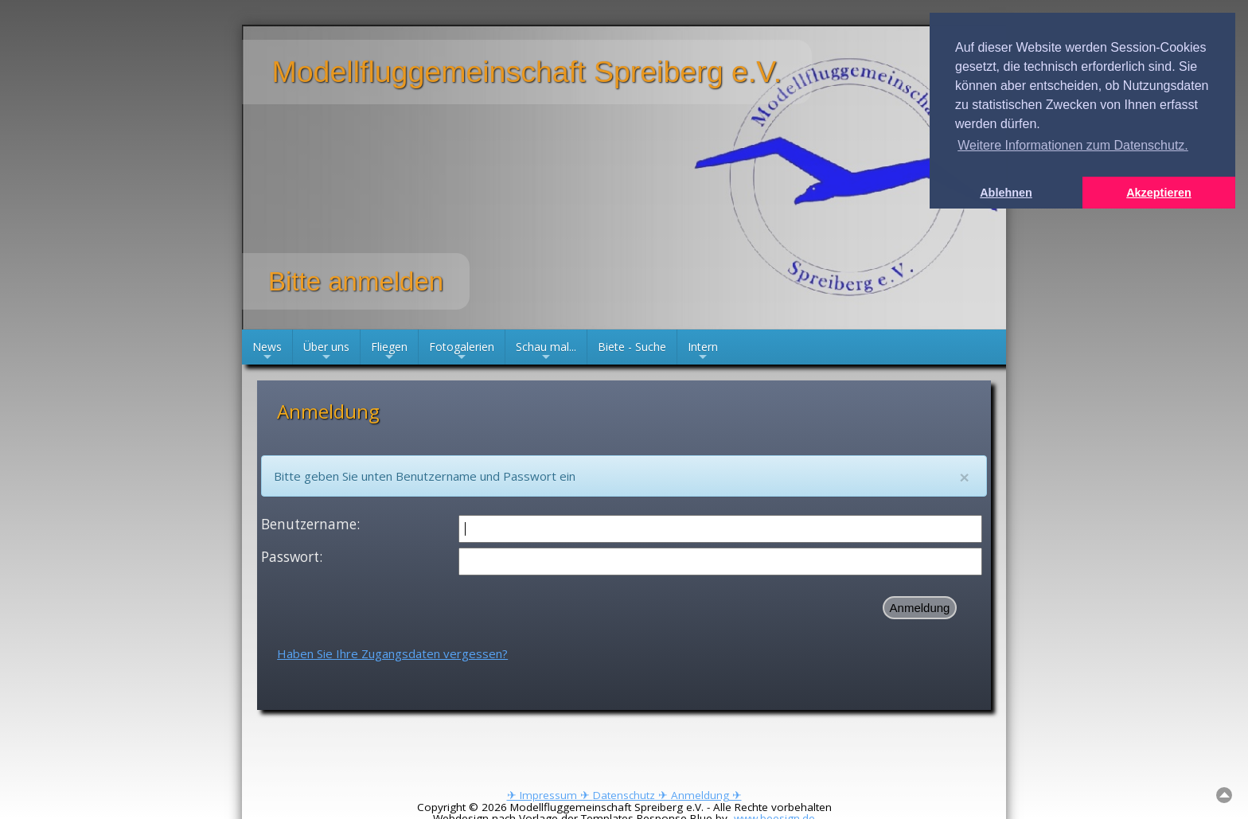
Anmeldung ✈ (706, 795)
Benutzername (309, 524)
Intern (703, 352)
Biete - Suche (632, 346)
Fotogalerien (461, 352)
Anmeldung (920, 607)
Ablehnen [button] (1006, 192)
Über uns (326, 352)
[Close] (964, 477)
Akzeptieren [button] (1158, 192)
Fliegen (389, 352)
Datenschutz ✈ (632, 795)
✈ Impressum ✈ (550, 795)
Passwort (290, 557)
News (267, 352)
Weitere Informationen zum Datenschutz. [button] (1072, 145)
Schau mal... (546, 352)
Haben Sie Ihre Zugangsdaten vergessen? (392, 653)
